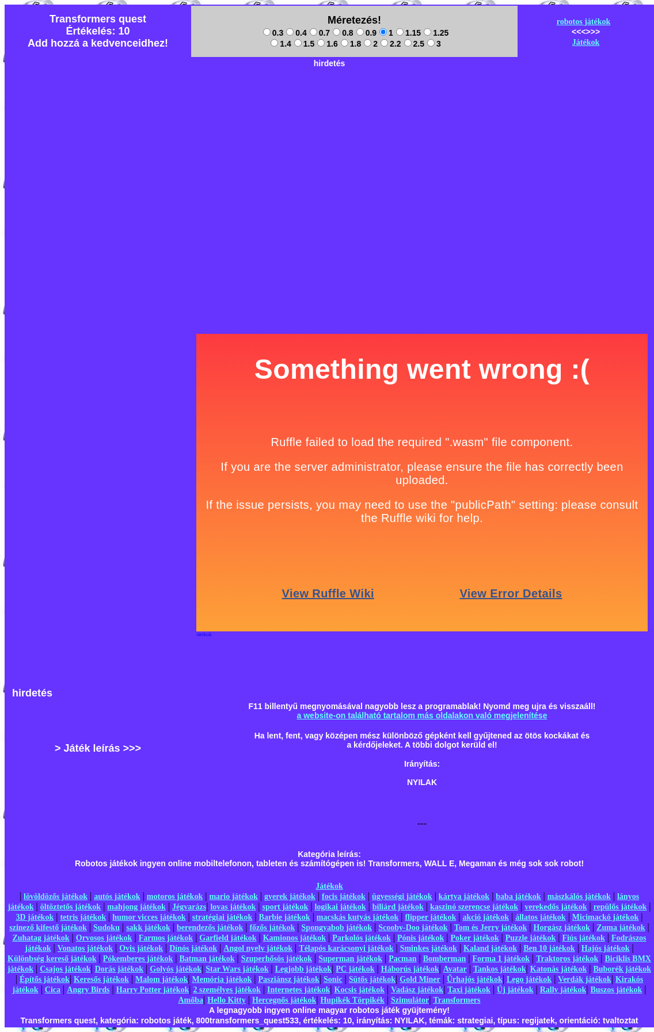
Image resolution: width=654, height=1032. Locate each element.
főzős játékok (272, 927)
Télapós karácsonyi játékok (346, 948)
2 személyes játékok (226, 989)
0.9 (366, 32)
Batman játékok (206, 958)
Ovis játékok (141, 948)
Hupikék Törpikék (352, 1000)
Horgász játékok (562, 927)
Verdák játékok (584, 979)
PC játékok (355, 969)
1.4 (281, 43)
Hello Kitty (226, 1000)
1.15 (408, 32)
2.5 (414, 43)
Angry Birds (88, 989)
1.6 (327, 43)
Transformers (456, 1000)
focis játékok (344, 896)
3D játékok (35, 917)
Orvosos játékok (104, 938)
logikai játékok (340, 906)
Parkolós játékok (361, 938)
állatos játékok (540, 917)
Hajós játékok (605, 948)
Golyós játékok (175, 969)
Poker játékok (474, 938)
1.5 (304, 43)
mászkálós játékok (579, 896)
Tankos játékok (499, 969)
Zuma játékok (620, 927)
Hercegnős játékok (284, 1000)
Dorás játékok (119, 969)
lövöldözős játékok (56, 896)
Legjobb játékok (303, 969)
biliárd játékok (398, 906)
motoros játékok (175, 896)
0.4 (296, 32)
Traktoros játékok (567, 958)
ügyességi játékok (402, 896)
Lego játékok (529, 979)
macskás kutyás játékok (357, 917)
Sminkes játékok (428, 948)
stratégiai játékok (222, 917)
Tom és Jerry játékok (490, 927)
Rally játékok (563, 989)
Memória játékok (222, 979)
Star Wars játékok (237, 969)
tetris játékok (83, 917)
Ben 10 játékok (549, 948)
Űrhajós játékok (475, 979)
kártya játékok (464, 896)
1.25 (436, 32)
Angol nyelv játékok (257, 948)
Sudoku (106, 927)
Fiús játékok (583, 938)
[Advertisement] (329, 153)
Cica (52, 989)
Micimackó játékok (605, 917)
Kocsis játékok (359, 989)
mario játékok (233, 896)
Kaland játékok (490, 948)
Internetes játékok (298, 989)
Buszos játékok (616, 989)
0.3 (273, 32)
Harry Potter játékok (152, 989)
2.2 (391, 43)
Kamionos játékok (294, 938)
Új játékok (515, 989)
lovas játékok (233, 906)
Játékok (585, 42)
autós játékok (117, 896)
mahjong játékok (136, 906)
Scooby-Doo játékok (412, 927)
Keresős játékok (101, 979)
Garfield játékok (227, 938)
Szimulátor (410, 1000)
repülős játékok (620, 906)
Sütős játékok (372, 979)
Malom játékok (161, 979)
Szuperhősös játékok (276, 958)
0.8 (343, 32)
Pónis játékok (420, 938)
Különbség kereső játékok (52, 958)
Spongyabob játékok (337, 927)
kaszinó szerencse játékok (474, 906)
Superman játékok (350, 958)
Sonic (333, 979)
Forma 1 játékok (501, 958)
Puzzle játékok (530, 938)
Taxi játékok (468, 989)
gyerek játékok (289, 896)
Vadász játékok (417, 989)
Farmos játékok (166, 938)
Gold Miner (420, 979)
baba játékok (518, 896)
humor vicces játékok (148, 917)
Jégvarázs (189, 906)
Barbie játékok (284, 917)
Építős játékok (45, 979)
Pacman (402, 958)
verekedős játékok (555, 906)
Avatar (455, 969)
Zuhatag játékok (40, 938)
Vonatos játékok (85, 948)
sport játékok (286, 906)
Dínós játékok (193, 948)
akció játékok (485, 917)
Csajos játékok (65, 969)
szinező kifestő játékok (48, 927)
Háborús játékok (410, 969)
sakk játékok (148, 927)
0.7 (320, 32)
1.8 (351, 43)
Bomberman (444, 958)
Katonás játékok (558, 969)
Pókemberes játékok (138, 958)
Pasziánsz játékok (289, 979)
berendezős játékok (210, 927)
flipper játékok (430, 917)
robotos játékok (583, 21)
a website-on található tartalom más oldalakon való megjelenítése (422, 715)
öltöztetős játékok (70, 906)
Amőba (190, 1000)
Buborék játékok (622, 969)
